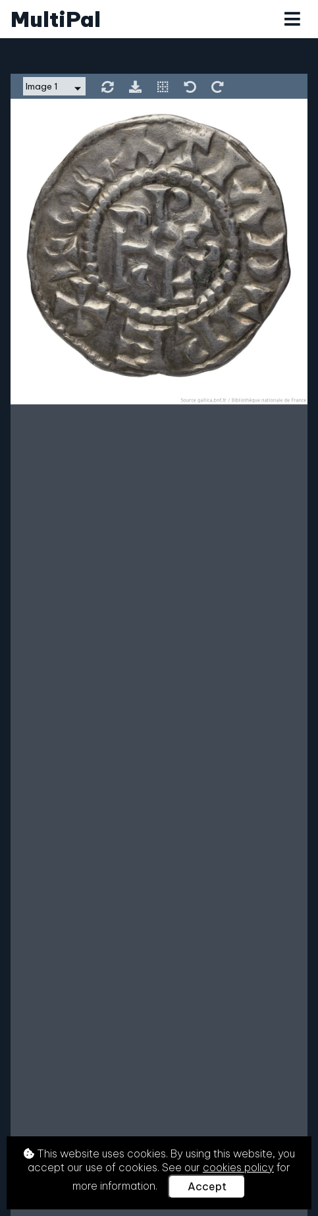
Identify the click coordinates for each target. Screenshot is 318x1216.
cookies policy (238, 1167)
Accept (207, 1186)
